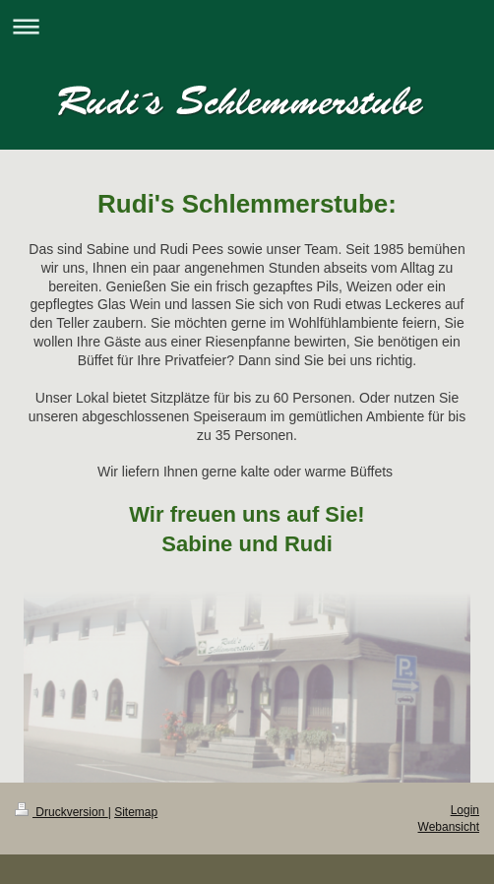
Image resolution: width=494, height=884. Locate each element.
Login (465, 810)
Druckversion (61, 812)
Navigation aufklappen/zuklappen (247, 26)
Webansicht (448, 827)
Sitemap (135, 812)
